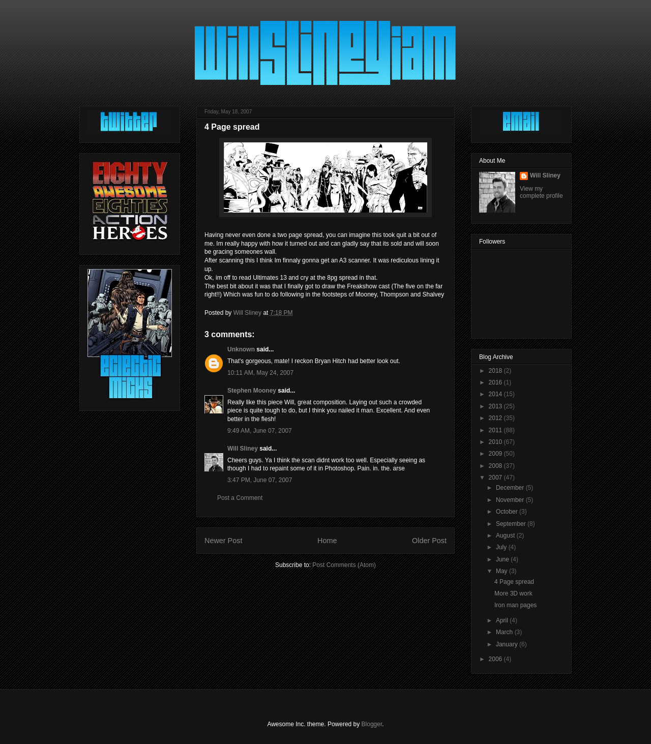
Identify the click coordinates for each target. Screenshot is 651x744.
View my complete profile (541, 192)
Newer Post (223, 541)
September (511, 523)
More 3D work (513, 593)
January (507, 644)
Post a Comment (239, 497)
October (507, 511)
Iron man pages (515, 605)
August (506, 535)
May (502, 571)
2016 (496, 382)
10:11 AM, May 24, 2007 (260, 372)
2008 (496, 465)
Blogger (372, 724)
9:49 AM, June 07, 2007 (259, 430)
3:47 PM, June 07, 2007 (259, 480)
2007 (496, 477)
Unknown (241, 349)
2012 (496, 418)
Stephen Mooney (251, 390)
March (505, 632)
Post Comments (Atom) (344, 565)
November (511, 499)
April (503, 620)
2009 (496, 453)
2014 (496, 394)
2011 (496, 430)
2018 (496, 370)
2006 (496, 659)
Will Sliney (242, 448)
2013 (496, 406)
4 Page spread (514, 581)
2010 (496, 441)
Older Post (429, 541)
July (502, 547)
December (511, 487)
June (503, 559)
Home (327, 541)
